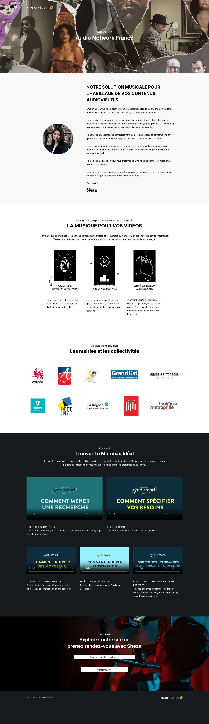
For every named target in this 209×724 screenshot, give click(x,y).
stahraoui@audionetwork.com (125, 175)
